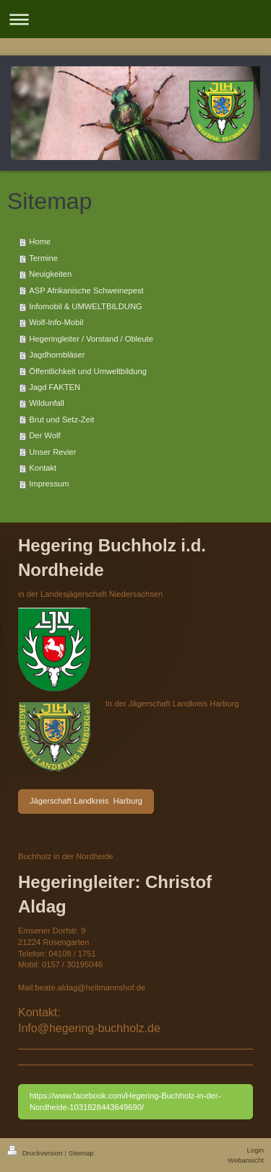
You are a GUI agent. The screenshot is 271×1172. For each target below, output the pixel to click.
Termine (43, 258)
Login (255, 1150)
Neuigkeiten (50, 274)
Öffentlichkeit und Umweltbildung (88, 371)
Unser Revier (52, 452)
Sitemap (80, 1153)
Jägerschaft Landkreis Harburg (86, 800)
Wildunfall (46, 403)
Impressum (49, 483)
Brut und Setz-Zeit (61, 419)
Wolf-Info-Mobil (56, 322)
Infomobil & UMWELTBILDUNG (85, 306)
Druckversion (35, 1153)
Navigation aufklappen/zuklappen (135, 19)
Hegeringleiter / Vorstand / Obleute (91, 338)
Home (40, 241)
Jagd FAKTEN (54, 387)
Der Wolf (44, 435)
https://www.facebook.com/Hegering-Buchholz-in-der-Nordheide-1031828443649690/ (125, 1101)
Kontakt (42, 467)
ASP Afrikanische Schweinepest (86, 290)
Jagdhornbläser (57, 354)
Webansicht (246, 1160)
